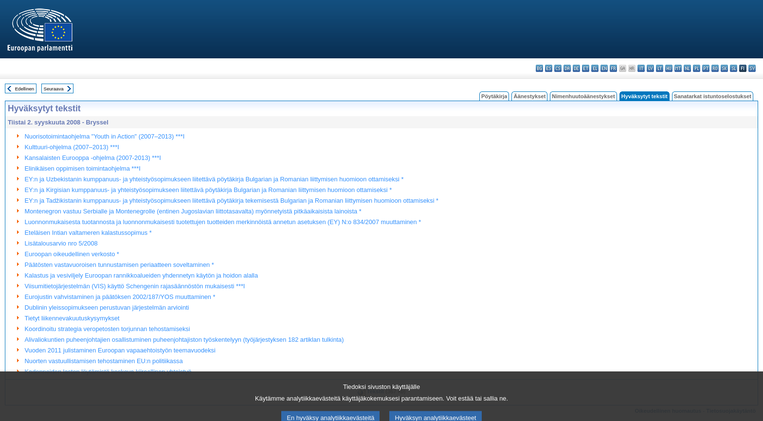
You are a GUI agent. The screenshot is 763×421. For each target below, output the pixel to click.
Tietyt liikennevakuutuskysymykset (72, 318)
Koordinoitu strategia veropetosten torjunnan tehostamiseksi (107, 329)
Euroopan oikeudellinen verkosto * (72, 254)
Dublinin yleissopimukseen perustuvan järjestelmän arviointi (107, 307)
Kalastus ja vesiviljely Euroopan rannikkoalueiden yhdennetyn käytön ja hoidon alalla (141, 275)
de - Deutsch (576, 68)
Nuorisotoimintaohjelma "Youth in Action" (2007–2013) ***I (105, 136)
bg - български (539, 68)
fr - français (613, 68)
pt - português (705, 68)
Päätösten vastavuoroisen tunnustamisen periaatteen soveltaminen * (119, 264)
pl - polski (696, 68)
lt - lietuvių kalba (659, 68)
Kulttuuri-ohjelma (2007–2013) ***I (72, 147)
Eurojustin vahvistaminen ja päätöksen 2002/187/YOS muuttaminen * (120, 296)
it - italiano (641, 68)
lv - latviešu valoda (650, 68)
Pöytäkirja (494, 96)
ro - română (715, 68)
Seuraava (54, 88)
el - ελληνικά (595, 68)
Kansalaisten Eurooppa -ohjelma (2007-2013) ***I (93, 157)
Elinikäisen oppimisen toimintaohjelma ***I (83, 168)
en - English (604, 68)
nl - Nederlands (687, 68)
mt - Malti (678, 68)
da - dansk (567, 68)
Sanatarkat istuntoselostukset (712, 96)
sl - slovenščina (733, 68)
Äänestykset (529, 96)
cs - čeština (558, 68)
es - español (548, 68)
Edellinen (24, 88)
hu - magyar (668, 68)
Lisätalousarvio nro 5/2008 (61, 243)
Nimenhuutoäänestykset (583, 96)
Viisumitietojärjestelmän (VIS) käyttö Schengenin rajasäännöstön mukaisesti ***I (135, 286)
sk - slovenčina (724, 68)
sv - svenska (752, 68)
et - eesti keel (585, 68)
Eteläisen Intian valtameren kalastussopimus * (88, 232)
